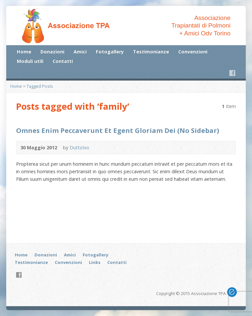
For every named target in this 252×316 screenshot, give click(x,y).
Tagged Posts (40, 86)
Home (24, 51)
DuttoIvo (79, 147)
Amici (80, 51)
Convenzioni (192, 51)
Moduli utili (30, 61)
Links (94, 262)
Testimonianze (151, 51)
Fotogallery (110, 51)
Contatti (62, 61)
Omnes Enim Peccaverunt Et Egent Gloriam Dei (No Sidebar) (117, 130)
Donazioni (52, 51)
